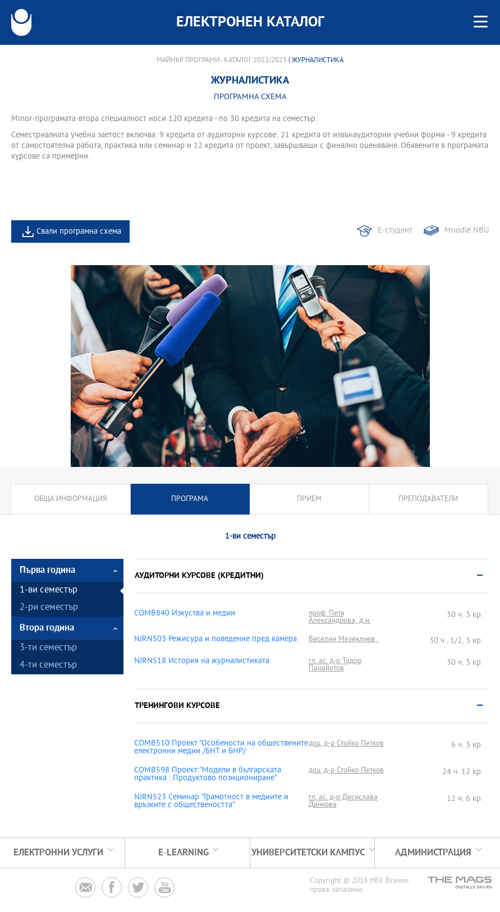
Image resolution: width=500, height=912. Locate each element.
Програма (189, 499)
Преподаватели (428, 499)
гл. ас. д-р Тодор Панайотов (335, 665)
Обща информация (70, 499)
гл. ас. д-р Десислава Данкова (343, 801)
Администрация (433, 853)
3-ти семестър (48, 648)
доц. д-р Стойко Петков (346, 743)
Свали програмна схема (78, 231)
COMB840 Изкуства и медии (184, 614)
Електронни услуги (58, 853)
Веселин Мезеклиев (344, 639)
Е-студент (395, 230)
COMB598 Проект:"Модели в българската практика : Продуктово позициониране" (207, 775)
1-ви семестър (48, 590)
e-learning (183, 853)
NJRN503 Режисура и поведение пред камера (215, 640)
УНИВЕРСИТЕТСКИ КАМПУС (308, 853)
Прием (309, 499)
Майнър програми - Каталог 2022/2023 (222, 60)
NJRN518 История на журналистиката (201, 661)
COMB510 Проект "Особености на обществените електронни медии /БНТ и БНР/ (221, 748)
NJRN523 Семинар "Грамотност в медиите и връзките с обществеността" (211, 801)
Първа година (47, 570)
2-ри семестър (49, 608)
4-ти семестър (48, 666)
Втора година (47, 628)
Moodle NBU (466, 230)
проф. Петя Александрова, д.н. (340, 617)
